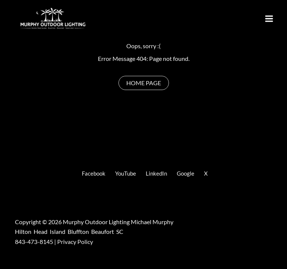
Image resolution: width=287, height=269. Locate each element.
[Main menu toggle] (269, 19)
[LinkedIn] (155, 173)
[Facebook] (92, 173)
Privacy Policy (75, 241)
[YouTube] (124, 173)
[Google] (184, 173)
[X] (205, 173)
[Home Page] (143, 83)
